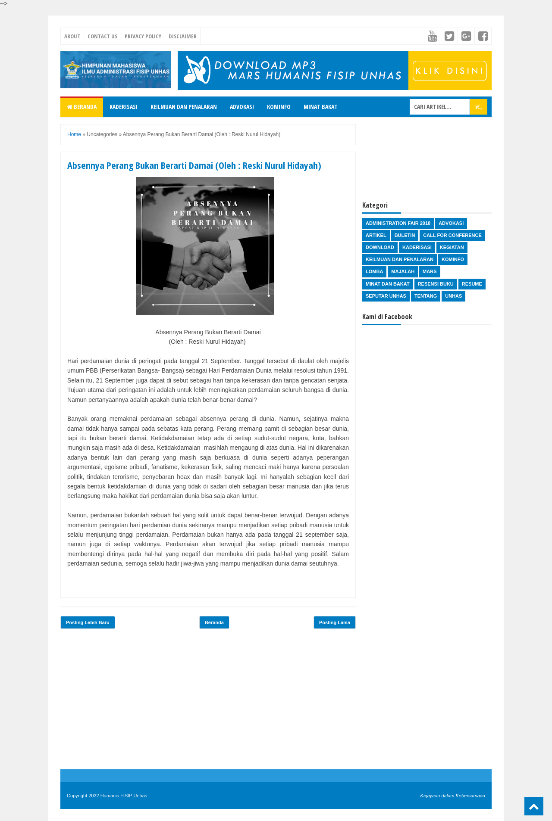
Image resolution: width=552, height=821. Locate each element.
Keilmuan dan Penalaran (184, 107)
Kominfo (279, 107)
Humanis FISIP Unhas (123, 795)
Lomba (374, 271)
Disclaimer (183, 36)
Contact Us (102, 36)
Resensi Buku (436, 283)
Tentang (425, 296)
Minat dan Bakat (388, 283)
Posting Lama (334, 622)
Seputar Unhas (386, 296)
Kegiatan (452, 247)
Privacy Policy (143, 36)
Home (74, 134)
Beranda (82, 107)
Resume (472, 283)
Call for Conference (452, 235)
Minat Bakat (321, 107)
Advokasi (242, 107)
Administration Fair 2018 (398, 223)
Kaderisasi (124, 107)
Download (380, 247)
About (72, 36)
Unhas (453, 296)
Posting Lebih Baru (88, 622)
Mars (429, 271)
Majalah (402, 271)
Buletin (405, 235)
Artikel (376, 235)
